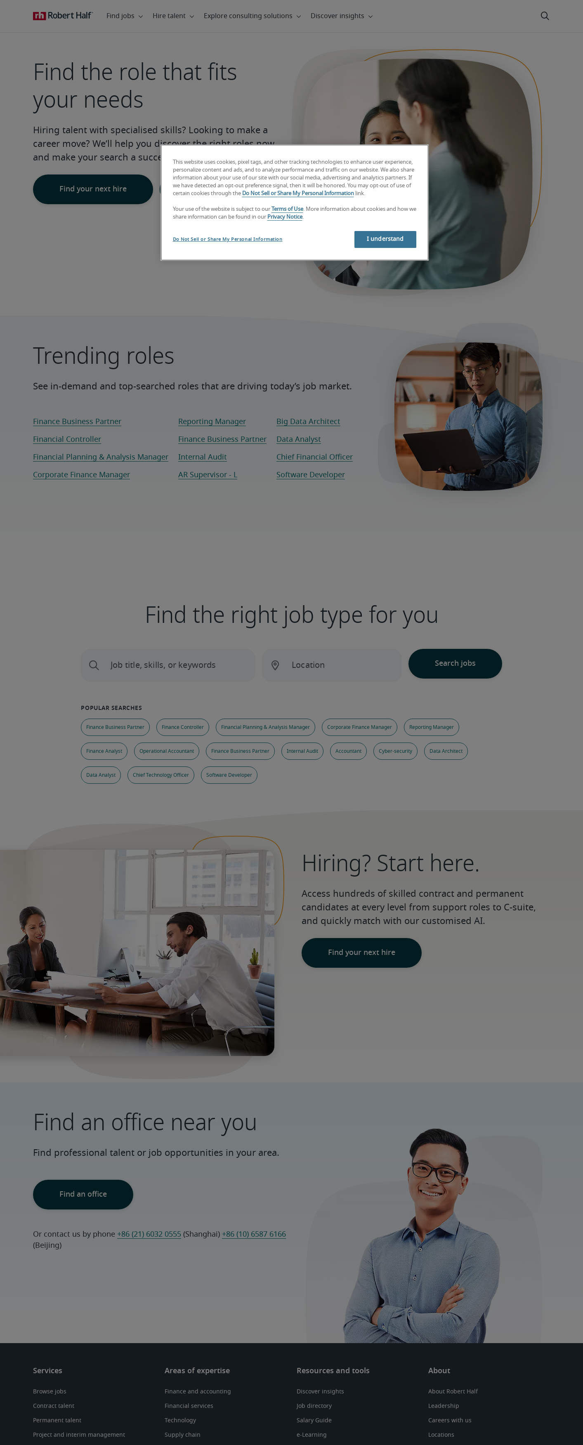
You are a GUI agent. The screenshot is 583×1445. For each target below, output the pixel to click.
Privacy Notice (284, 217)
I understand (385, 239)
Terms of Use (287, 209)
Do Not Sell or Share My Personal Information (298, 193)
